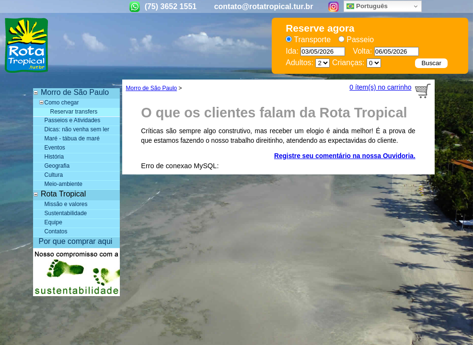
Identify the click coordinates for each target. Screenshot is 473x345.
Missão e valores (66, 204)
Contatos (56, 231)
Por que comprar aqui (76, 241)
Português (367, 6)
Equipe (53, 222)
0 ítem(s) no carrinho (380, 87)
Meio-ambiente (63, 184)
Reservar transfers (74, 111)
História (54, 156)
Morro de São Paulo (151, 88)
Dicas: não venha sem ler (77, 129)
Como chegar (62, 102)
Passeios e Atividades (73, 120)
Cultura (54, 175)
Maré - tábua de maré (72, 138)
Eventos (55, 147)
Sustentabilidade (66, 213)
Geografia (57, 165)
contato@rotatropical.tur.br (263, 6)
